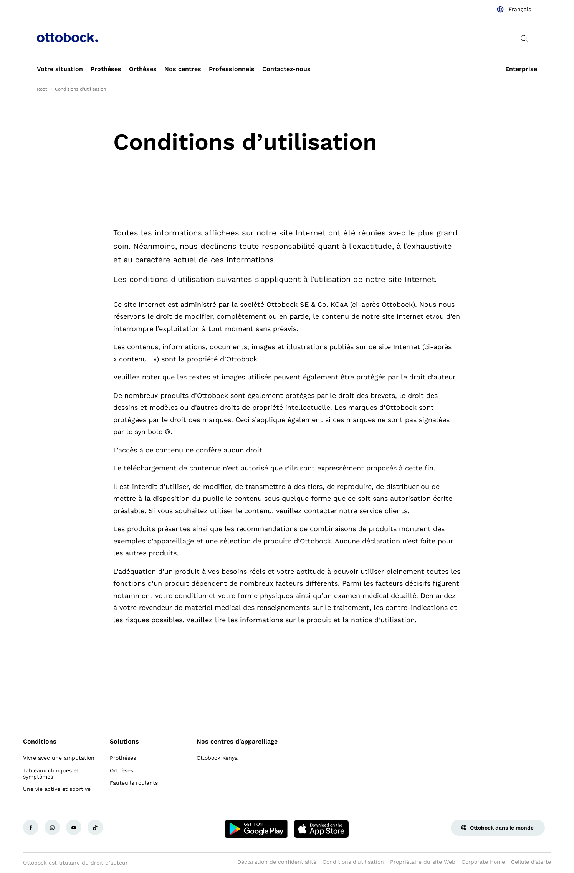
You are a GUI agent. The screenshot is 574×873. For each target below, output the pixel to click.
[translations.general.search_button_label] (524, 38)
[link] (60, 69)
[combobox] (513, 9)
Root (42, 89)
